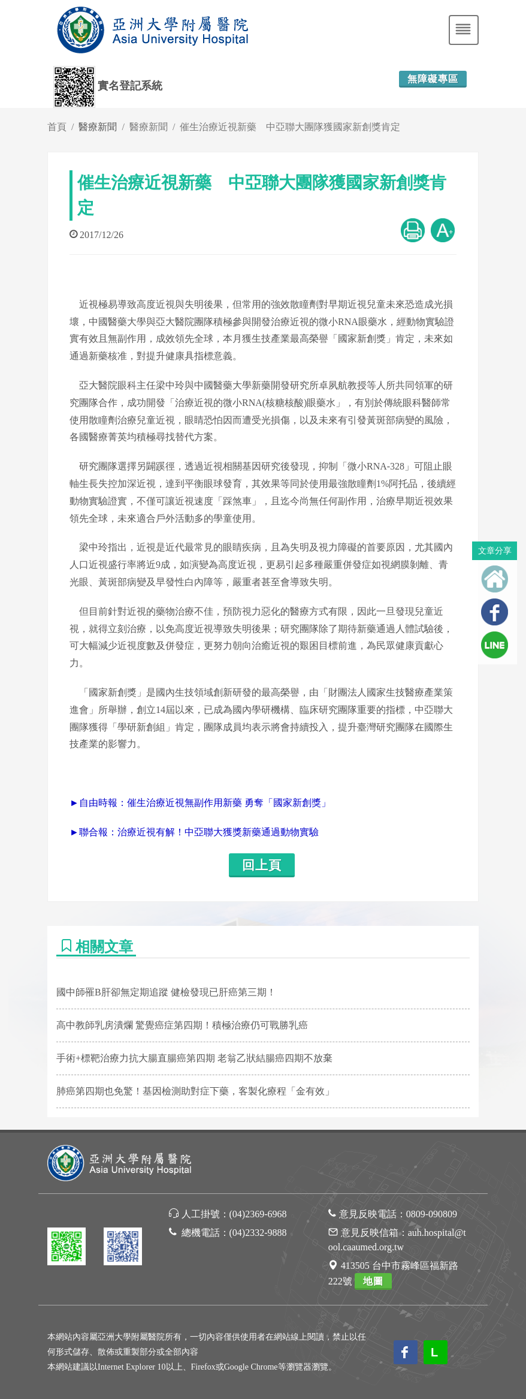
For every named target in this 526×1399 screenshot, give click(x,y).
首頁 (56, 127)
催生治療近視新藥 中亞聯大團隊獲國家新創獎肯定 (290, 127)
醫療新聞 (148, 127)
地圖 (373, 1281)
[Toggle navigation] (464, 30)
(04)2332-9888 (258, 1232)
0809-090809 (431, 1214)
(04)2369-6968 (258, 1214)
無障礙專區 (432, 79)
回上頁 (262, 865)
